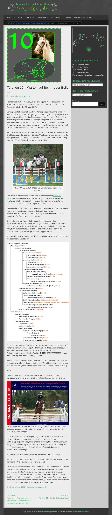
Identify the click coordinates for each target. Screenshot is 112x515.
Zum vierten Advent (80, 67)
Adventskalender (24, 23)
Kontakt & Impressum (83, 17)
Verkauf (68, 17)
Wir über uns (56, 17)
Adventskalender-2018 (40, 23)
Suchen (75, 101)
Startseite (11, 17)
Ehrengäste (43, 17)
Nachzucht (30, 17)
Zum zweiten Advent (80, 72)
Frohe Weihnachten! (80, 64)
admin (28, 96)
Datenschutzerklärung (80, 512)
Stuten (20, 17)
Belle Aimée (30, 487)
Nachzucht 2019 (40, 487)
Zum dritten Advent (80, 69)
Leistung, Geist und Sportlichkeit (47, 512)
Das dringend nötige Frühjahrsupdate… (88, 75)
